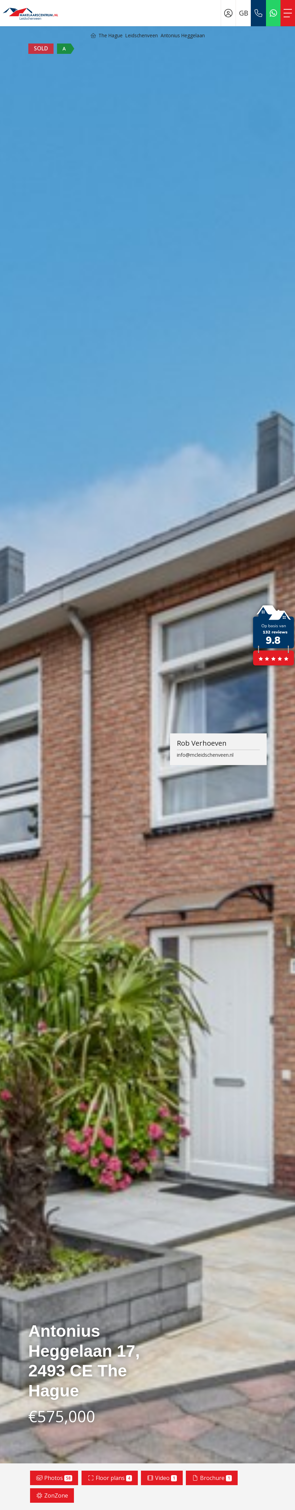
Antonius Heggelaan (183, 35)
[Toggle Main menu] (287, 13)
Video (162, 1478)
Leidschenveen (141, 35)
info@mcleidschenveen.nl (205, 755)
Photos (54, 1478)
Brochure (212, 1478)
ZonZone (52, 1495)
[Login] (228, 13)
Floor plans (109, 1478)
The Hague (110, 35)
